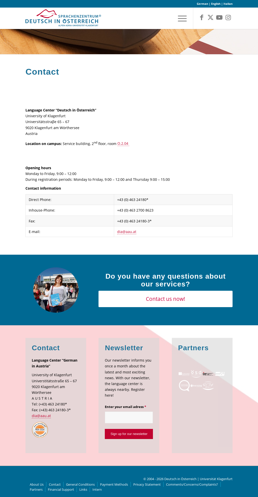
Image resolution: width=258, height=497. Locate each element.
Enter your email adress (125, 406)
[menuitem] (181, 18)
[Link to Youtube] (219, 17)
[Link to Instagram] (228, 17)
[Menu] (181, 18)
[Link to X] (210, 17)
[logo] (63, 19)
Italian (228, 4)
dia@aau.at (126, 231)
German (202, 4)
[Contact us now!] (165, 299)
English (215, 4)
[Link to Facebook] (201, 17)
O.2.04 (123, 143)
